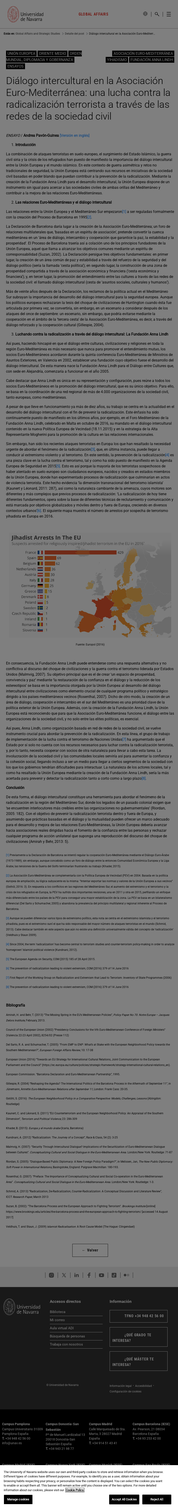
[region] (89, 1487)
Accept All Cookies (124, 1499)
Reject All (156, 1499)
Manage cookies (18, 1499)
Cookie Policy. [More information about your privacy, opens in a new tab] (75, 1490)
